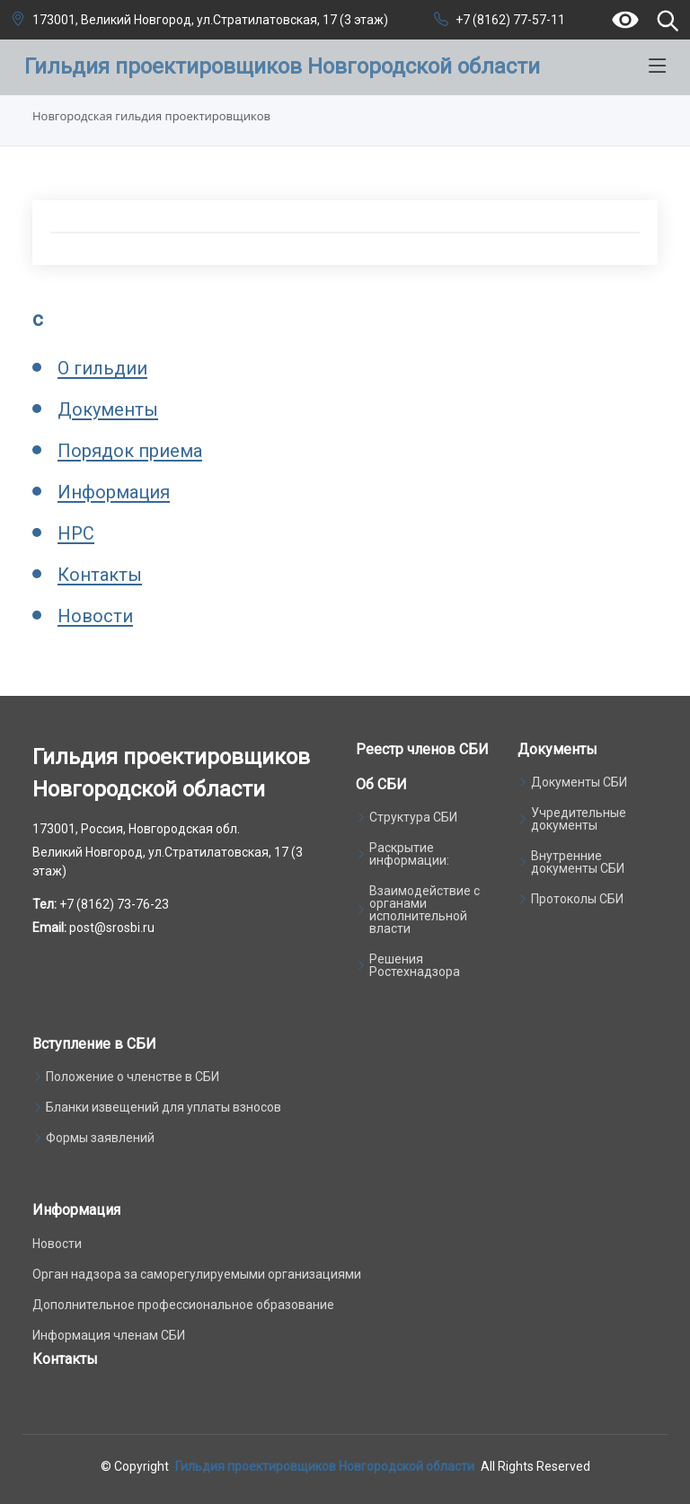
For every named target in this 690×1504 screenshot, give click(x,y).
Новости (95, 616)
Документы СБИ (579, 782)
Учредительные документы (578, 818)
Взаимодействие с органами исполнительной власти (424, 909)
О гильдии (102, 368)
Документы (108, 409)
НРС (76, 533)
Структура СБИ (413, 817)
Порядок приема (130, 451)
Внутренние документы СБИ (577, 862)
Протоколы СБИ (577, 899)
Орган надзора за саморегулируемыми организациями (196, 1274)
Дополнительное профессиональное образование (183, 1304)
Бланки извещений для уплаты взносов (163, 1107)
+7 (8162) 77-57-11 (510, 20)
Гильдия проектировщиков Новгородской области (324, 1466)
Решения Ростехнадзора (414, 965)
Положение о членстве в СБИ (132, 1076)
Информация (114, 492)
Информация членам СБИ (108, 1335)
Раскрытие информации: (409, 853)
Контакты (100, 574)
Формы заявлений (100, 1137)
